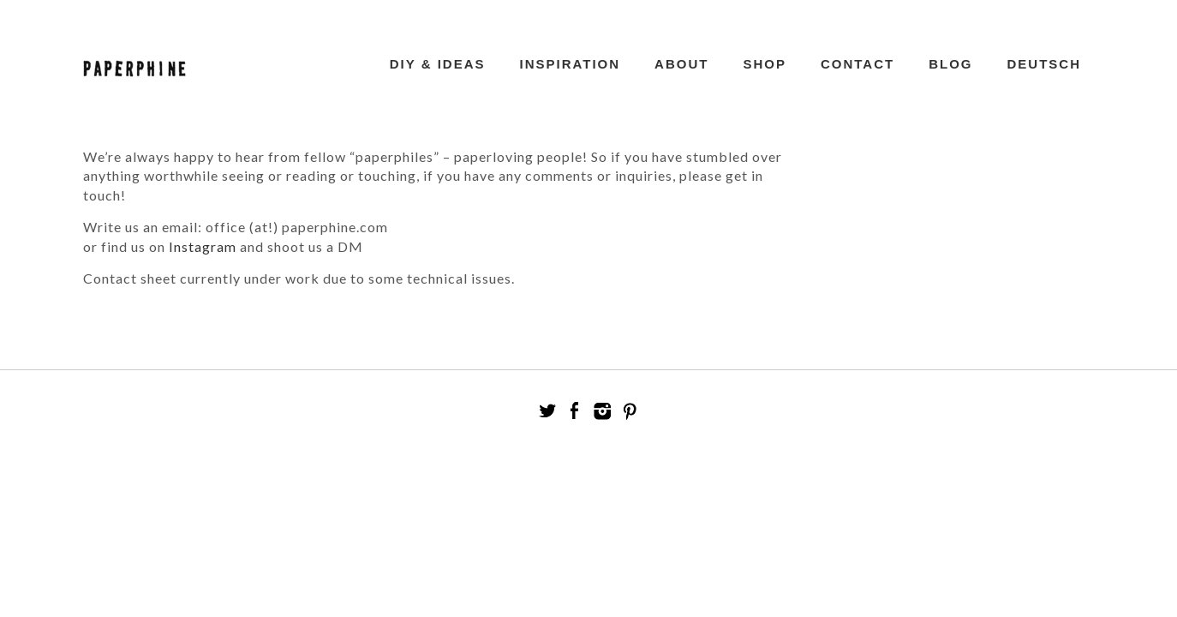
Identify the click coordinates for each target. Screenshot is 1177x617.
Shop (764, 64)
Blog (950, 64)
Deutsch (1044, 64)
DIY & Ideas (438, 64)
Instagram (202, 246)
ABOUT (681, 64)
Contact (857, 64)
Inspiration (570, 64)
